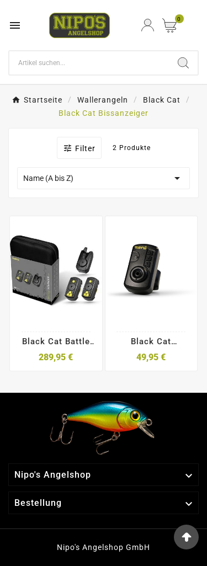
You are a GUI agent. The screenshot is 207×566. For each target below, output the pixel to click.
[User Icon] (147, 25)
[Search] (89, 62)
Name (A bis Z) (103, 178)
